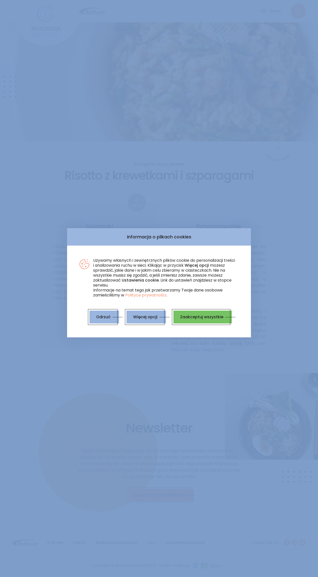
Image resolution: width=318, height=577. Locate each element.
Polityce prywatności (145, 295)
